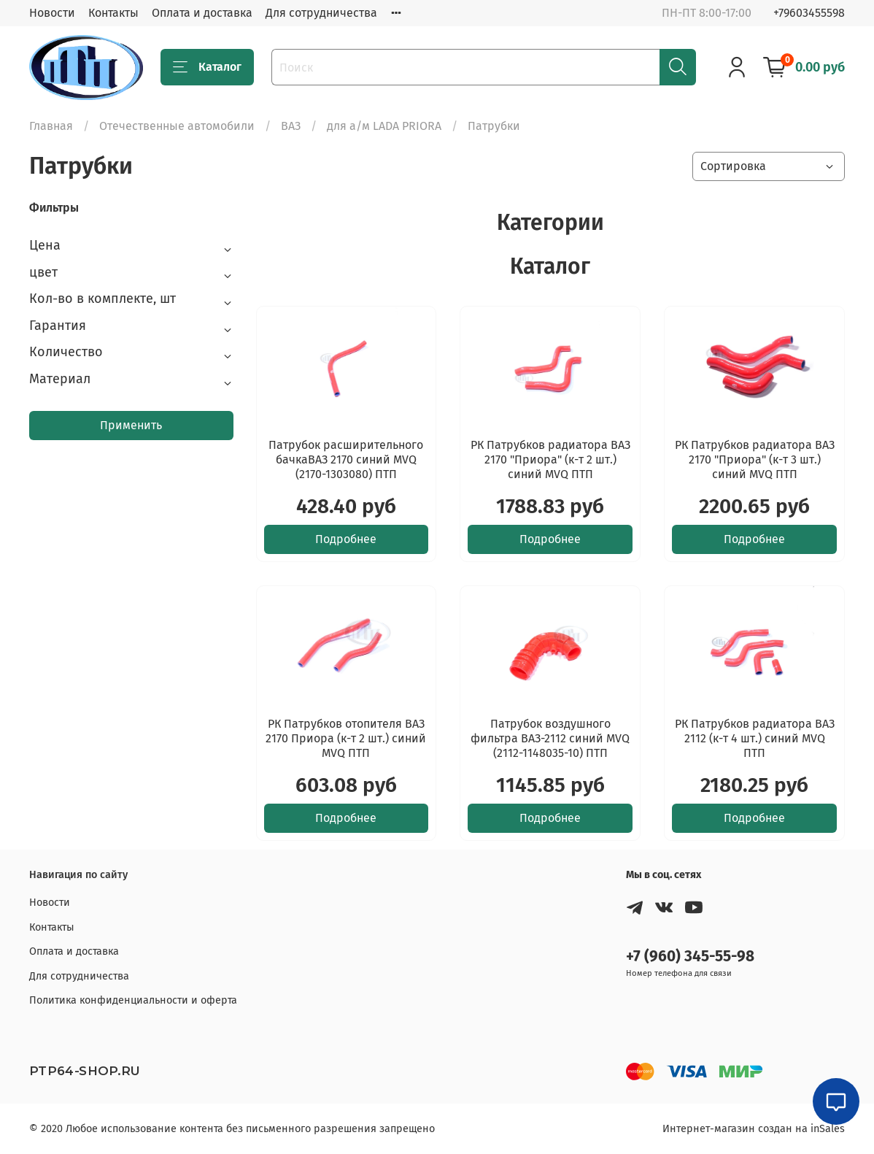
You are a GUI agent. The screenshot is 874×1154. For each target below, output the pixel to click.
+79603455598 (809, 13)
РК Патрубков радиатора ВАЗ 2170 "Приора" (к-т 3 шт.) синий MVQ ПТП (755, 459)
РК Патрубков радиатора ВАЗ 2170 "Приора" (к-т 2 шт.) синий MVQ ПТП (550, 459)
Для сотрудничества (321, 13)
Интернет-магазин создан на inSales (753, 1129)
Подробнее (345, 539)
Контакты (113, 13)
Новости (52, 13)
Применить (131, 425)
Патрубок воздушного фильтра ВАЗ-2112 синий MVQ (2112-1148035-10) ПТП (550, 738)
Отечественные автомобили (177, 126)
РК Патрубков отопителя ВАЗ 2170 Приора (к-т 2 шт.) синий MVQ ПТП (346, 738)
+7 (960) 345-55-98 (690, 956)
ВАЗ (291, 126)
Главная (51, 126)
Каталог (207, 67)
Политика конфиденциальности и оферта (133, 1000)
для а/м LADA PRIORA (384, 126)
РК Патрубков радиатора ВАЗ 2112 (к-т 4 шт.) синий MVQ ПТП (755, 738)
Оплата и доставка (202, 13)
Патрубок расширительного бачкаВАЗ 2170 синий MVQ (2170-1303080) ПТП (345, 459)
